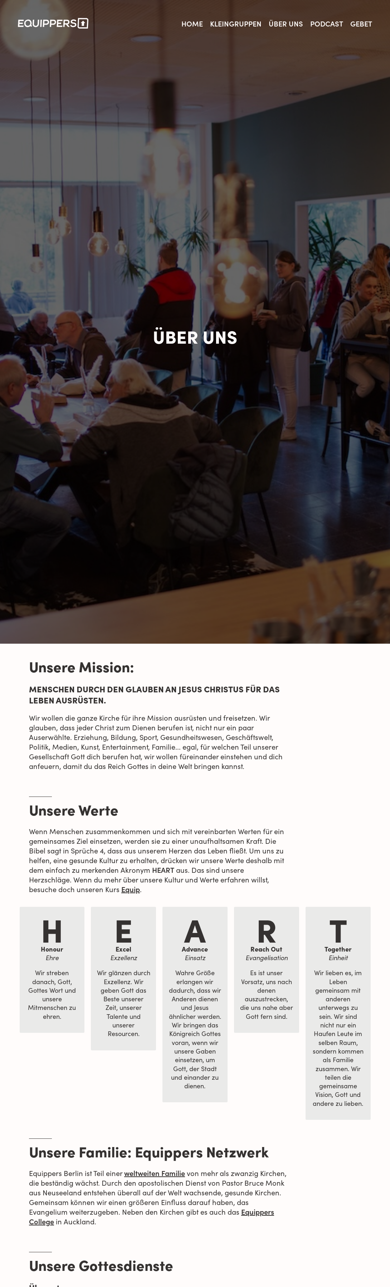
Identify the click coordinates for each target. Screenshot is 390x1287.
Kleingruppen (236, 23)
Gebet (361, 23)
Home (192, 23)
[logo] (53, 23)
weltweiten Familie (154, 1173)
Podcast (326, 23)
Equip (130, 889)
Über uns (286, 23)
